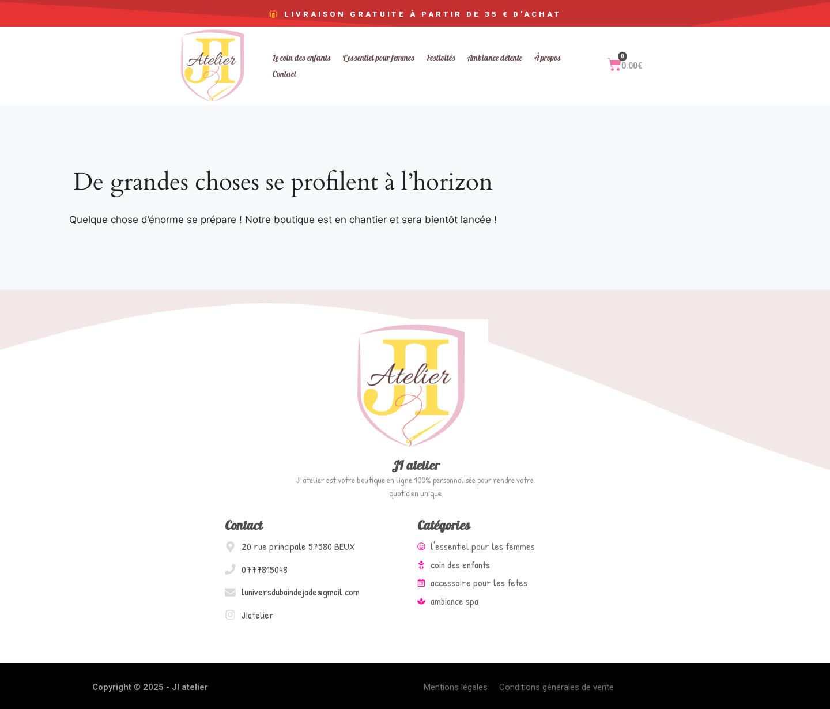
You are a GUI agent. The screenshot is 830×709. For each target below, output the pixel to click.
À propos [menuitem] (547, 57)
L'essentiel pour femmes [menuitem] (378, 57)
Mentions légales (456, 687)
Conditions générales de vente (556, 687)
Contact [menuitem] (284, 74)
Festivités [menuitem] (440, 57)
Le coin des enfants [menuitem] (301, 57)
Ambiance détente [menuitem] (494, 57)
